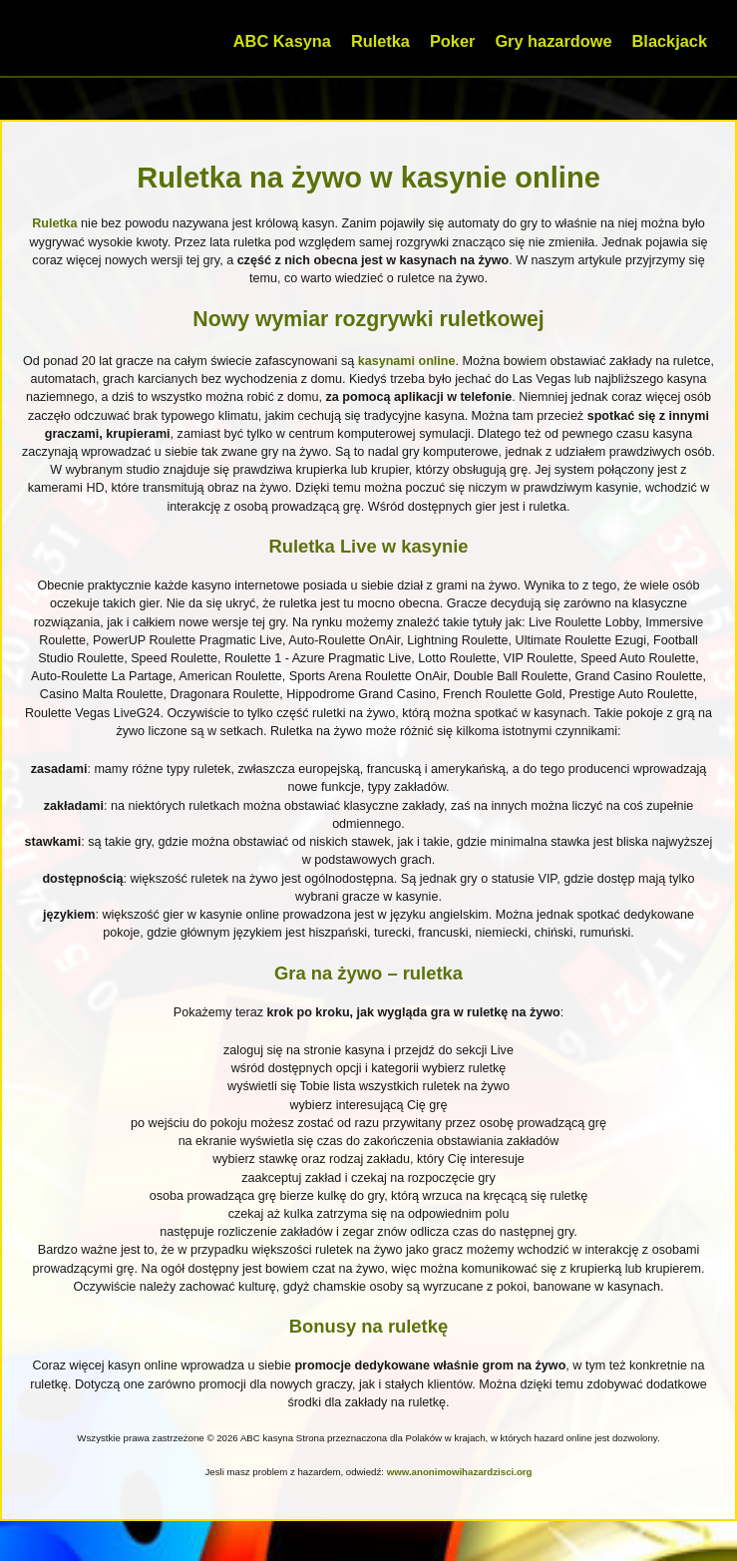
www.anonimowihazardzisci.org (460, 1471)
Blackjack (669, 41)
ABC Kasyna (282, 41)
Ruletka (380, 41)
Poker (452, 41)
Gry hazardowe (553, 41)
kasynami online (407, 361)
